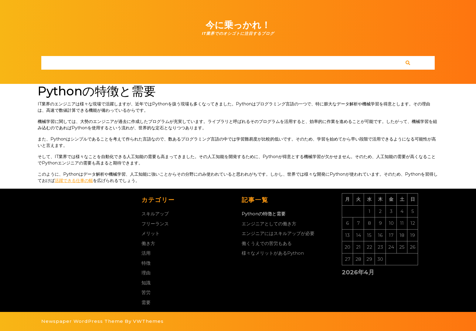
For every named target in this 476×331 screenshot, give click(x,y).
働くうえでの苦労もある (267, 243)
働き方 (148, 243)
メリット (150, 233)
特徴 (146, 263)
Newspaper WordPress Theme (82, 321)
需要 (146, 302)
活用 (146, 253)
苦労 (146, 292)
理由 (146, 273)
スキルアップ (155, 214)
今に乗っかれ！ (238, 25)
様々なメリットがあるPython (273, 253)
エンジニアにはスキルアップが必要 (278, 233)
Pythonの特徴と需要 (264, 214)
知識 (146, 283)
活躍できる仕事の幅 (74, 180)
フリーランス (155, 224)
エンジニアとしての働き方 (269, 224)
